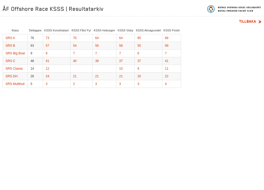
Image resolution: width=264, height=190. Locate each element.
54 (75, 46)
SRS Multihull (15, 84)
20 (139, 76)
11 (166, 68)
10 (120, 68)
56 (97, 46)
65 (139, 38)
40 (75, 61)
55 (139, 46)
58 (120, 46)
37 (120, 61)
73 (47, 38)
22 (166, 76)
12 (47, 68)
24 (47, 76)
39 (97, 61)
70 (75, 38)
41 (47, 61)
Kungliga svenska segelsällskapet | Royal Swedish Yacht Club (234, 9)
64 (97, 38)
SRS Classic (14, 68)
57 (47, 46)
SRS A (10, 38)
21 (75, 76)
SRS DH (11, 76)
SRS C (10, 61)
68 (166, 38)
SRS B (10, 46)
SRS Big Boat (15, 53)
